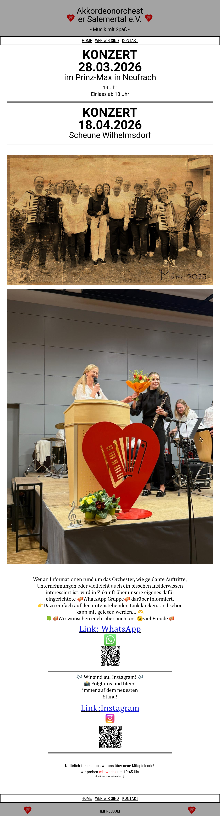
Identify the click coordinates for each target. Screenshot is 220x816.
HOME (87, 40)
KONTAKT (130, 40)
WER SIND (107, 40)
